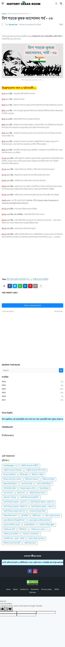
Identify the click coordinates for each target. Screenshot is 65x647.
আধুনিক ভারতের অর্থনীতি (29, 466)
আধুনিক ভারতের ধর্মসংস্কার (12, 470)
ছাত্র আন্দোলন (8, 493)
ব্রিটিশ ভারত (36, 516)
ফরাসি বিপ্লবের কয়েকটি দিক (29, 497)
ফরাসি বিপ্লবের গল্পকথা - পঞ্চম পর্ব (42, 507)
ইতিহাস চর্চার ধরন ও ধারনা (12, 479)
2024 (32, 389)
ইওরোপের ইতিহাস (9, 475)
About (15, 589)
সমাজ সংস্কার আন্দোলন (36, 538)
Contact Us (24, 589)
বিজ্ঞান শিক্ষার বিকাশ (10, 516)
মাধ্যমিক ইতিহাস (29, 525)
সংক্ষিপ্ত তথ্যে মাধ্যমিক (40, 279)
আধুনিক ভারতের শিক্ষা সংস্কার (36, 470)
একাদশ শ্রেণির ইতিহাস (43, 484)
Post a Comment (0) (32, 305)
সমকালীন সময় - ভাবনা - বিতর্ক (13, 538)
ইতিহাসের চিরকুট (48, 479)
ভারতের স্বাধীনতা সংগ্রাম (11, 525)
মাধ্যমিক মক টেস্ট (9, 529)
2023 (32, 393)
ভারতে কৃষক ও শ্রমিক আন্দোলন (39, 520)
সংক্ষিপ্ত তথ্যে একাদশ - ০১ (40, 529)
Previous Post (8, 311)
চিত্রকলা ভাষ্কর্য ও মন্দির (27, 488)
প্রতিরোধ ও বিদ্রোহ (9, 497)
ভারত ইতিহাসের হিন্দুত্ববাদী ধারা (14, 520)
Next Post (58, 311)
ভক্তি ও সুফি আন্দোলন (52, 516)
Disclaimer (35, 589)
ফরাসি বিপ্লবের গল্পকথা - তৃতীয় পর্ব (42, 502)
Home (4, 14)
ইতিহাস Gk (24, 475)
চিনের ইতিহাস (44, 488)
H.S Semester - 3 (9, 466)
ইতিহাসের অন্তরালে (31, 479)
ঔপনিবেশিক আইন (9, 488)
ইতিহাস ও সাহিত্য (37, 475)
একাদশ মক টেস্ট (26, 484)
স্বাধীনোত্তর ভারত (30, 543)
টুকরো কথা (21, 493)
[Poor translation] (9, 609)
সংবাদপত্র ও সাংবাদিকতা (31, 534)
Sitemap (32, 592)
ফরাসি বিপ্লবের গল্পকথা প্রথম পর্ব (14, 511)
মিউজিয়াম (23, 529)
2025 (32, 385)
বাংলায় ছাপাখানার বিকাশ (37, 511)
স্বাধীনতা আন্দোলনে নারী (11, 543)
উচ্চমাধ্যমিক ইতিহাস (10, 484)
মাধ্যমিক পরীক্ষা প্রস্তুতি (46, 525)
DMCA (56, 589)
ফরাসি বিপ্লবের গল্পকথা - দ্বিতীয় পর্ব (15, 507)
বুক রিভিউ (24, 516)
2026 (32, 382)
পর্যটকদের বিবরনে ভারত (37, 493)
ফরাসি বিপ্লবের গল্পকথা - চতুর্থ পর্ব (14, 502)
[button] (2, 3)
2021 (32, 400)
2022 (32, 396)
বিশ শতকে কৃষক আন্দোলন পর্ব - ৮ (19, 14)
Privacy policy (46, 589)
